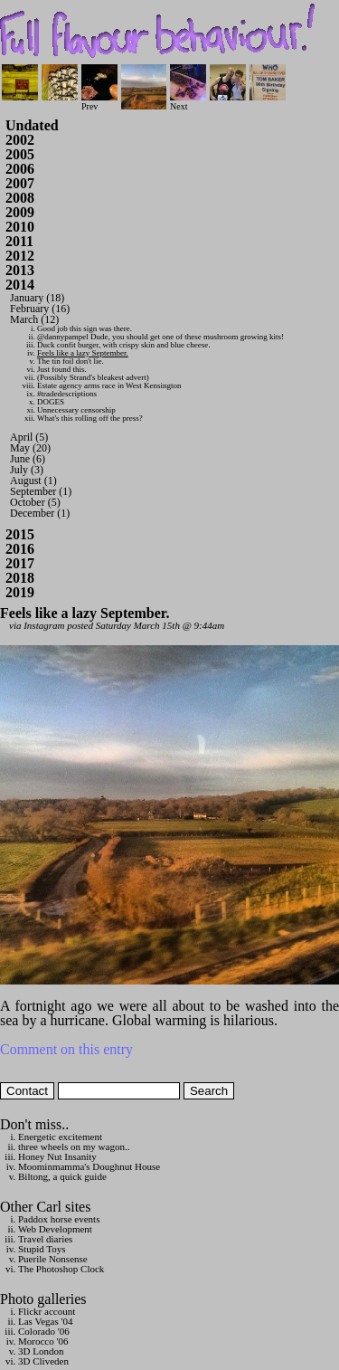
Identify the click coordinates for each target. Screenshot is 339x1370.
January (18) (37, 297)
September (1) (40, 491)
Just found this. (62, 369)
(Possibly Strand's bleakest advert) (93, 377)
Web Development (55, 1228)
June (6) (27, 458)
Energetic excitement (60, 1136)
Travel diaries (45, 1238)
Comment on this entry (66, 1049)
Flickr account (46, 1311)
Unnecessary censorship (76, 409)
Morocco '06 (43, 1341)
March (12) (34, 319)
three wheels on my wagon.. (73, 1146)
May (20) (30, 448)
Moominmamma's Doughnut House (89, 1166)
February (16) (40, 308)
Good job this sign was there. (84, 328)
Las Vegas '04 (45, 1321)
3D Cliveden (43, 1361)
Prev (99, 101)
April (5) (29, 437)
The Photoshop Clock (61, 1268)
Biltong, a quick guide (62, 1176)
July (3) (26, 469)
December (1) (40, 513)
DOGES (50, 401)
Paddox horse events (58, 1218)
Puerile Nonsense (53, 1258)
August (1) (33, 480)
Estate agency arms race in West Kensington (109, 385)
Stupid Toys (42, 1248)
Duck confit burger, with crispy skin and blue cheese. (123, 344)
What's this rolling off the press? (90, 418)
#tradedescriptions (67, 393)
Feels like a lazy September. (82, 352)
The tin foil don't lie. (70, 361)
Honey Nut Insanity (57, 1156)
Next (188, 101)
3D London (40, 1351)
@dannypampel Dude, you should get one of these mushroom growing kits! (160, 336)
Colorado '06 (44, 1331)
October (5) (35, 502)
